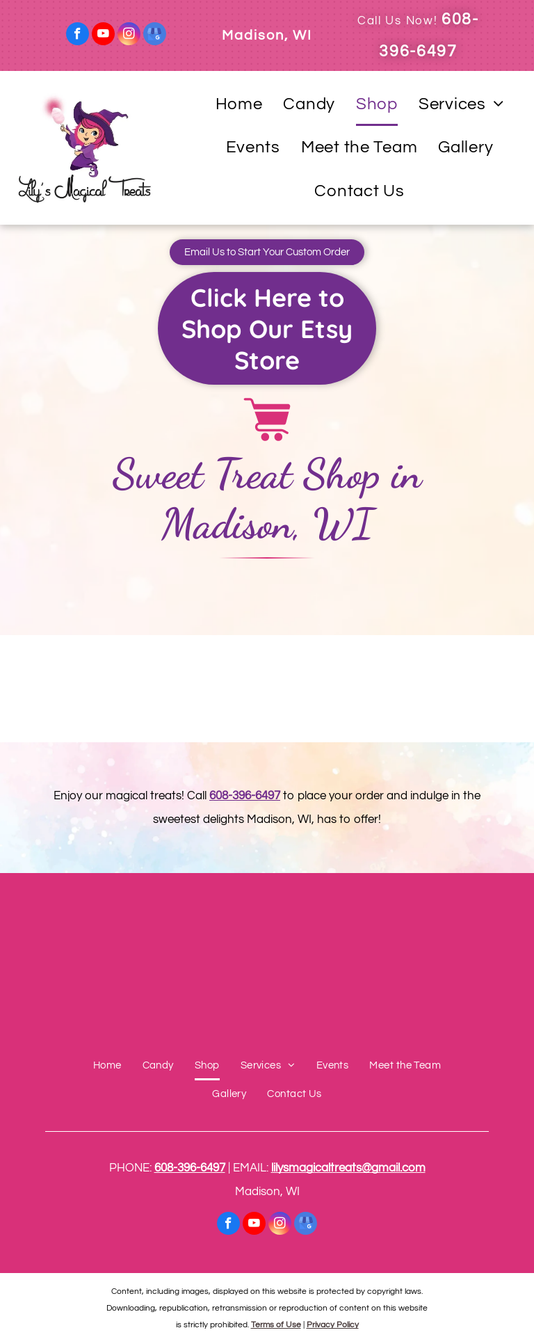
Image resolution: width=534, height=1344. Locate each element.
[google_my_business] (154, 35)
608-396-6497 (244, 796)
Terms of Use (276, 1324)
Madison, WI (267, 35)
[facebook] (77, 35)
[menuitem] (239, 105)
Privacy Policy (333, 1324)
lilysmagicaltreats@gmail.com (348, 1168)
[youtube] (103, 35)
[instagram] (129, 35)
